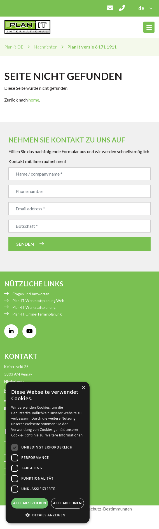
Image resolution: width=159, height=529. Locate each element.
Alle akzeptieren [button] (29, 503)
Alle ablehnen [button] (67, 503)
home (34, 99)
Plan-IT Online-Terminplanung (37, 314)
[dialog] (48, 452)
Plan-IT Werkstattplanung (34, 307)
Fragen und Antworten (31, 294)
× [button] (83, 388)
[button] (47, 515)
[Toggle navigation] (149, 27)
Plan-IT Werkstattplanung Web (38, 300)
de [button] (141, 8)
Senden (25, 244)
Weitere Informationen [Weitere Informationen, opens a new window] (64, 435)
